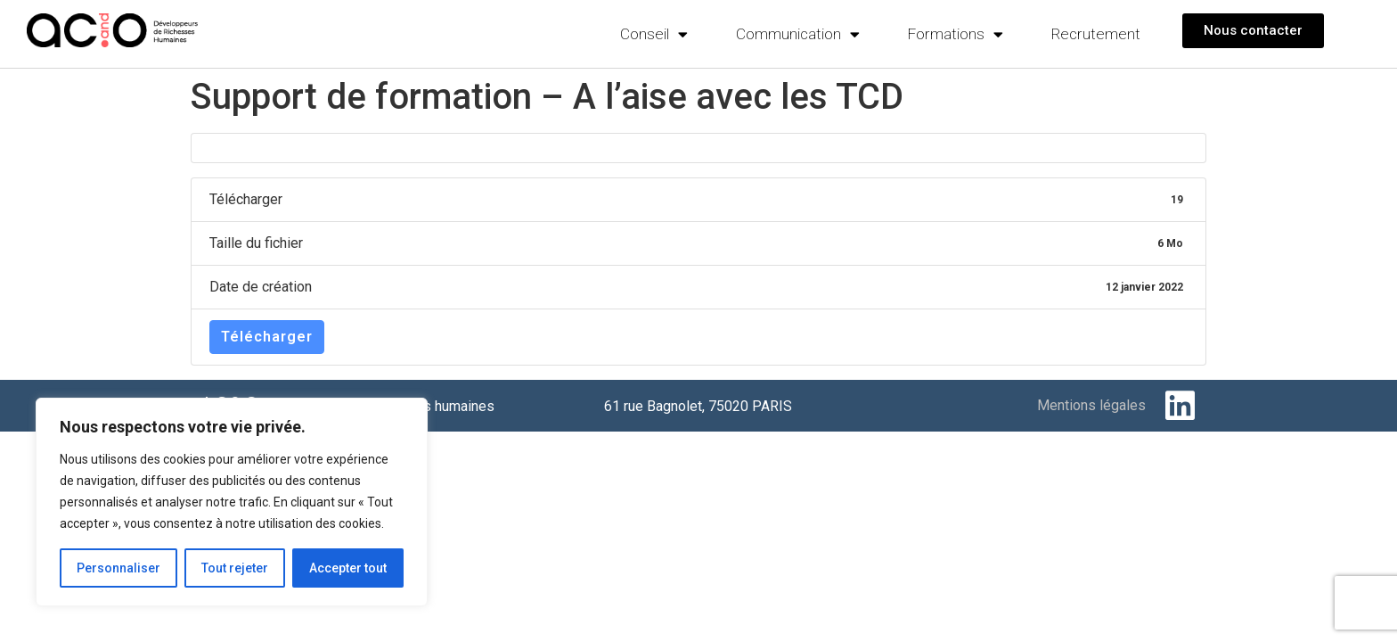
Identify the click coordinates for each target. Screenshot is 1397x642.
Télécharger (267, 336)
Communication (798, 34)
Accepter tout (348, 568)
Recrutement (1095, 34)
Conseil (654, 34)
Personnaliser (118, 568)
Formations (955, 34)
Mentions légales (1091, 405)
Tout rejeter (234, 568)
